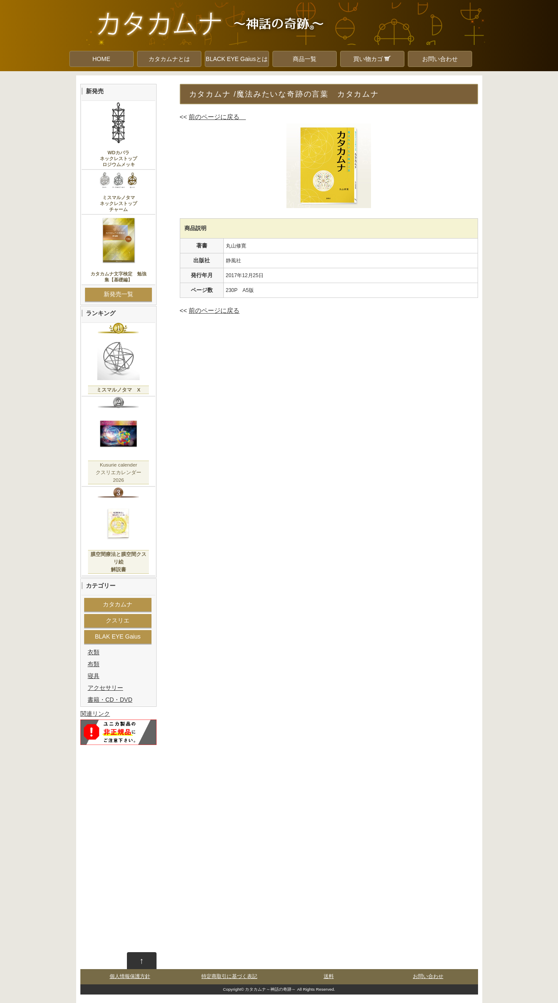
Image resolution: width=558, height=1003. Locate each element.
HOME (101, 59)
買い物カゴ (372, 59)
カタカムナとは (169, 59)
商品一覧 (304, 59)
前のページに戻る (217, 116)
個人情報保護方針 (130, 976)
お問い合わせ (440, 59)
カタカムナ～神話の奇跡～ (270, 989)
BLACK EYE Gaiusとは (236, 59)
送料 (329, 976)
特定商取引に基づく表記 (229, 976)
